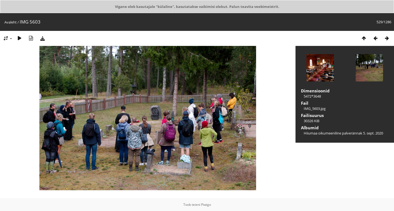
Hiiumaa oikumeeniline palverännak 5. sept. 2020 (343, 133)
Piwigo (206, 204)
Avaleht (10, 22)
